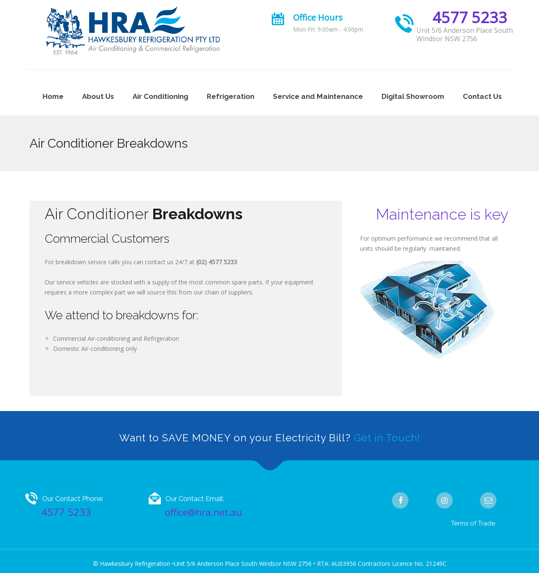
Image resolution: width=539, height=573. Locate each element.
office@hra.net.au (203, 512)
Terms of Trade (473, 523)
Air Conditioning (160, 96)
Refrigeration (230, 96)
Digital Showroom (413, 96)
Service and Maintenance (318, 96)
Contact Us (482, 96)
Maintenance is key (442, 214)
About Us (98, 96)
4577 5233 (469, 17)
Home (53, 96)
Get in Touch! (387, 438)
